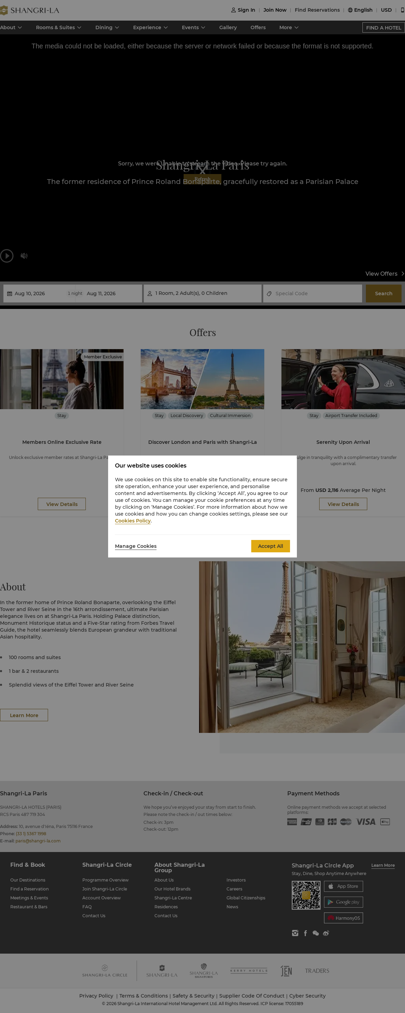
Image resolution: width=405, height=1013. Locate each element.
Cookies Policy (133, 521)
